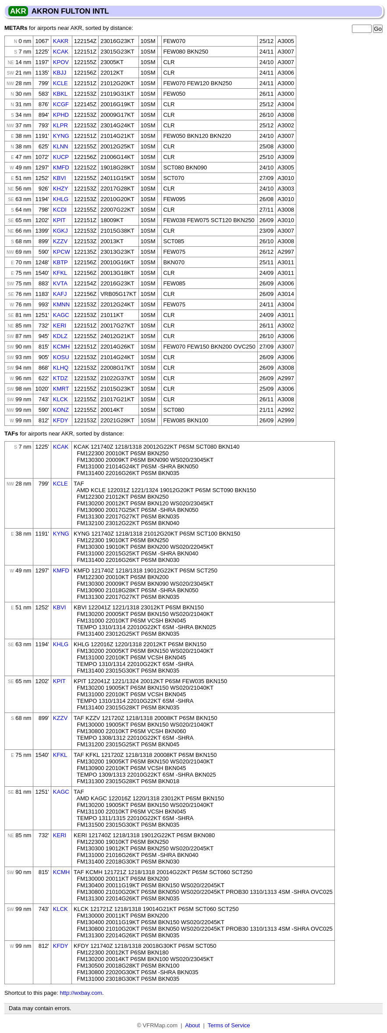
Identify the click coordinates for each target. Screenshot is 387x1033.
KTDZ (60, 378)
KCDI (60, 209)
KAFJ (60, 294)
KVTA (60, 283)
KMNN (61, 304)
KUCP (61, 157)
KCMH (61, 346)
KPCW (61, 251)
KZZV (60, 241)
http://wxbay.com (81, 993)
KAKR (60, 41)
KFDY (60, 420)
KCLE (60, 83)
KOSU (61, 357)
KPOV (61, 62)
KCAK (60, 51)
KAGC (61, 315)
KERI (59, 325)
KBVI (59, 178)
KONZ (61, 410)
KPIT (59, 220)
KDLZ (60, 336)
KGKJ (60, 230)
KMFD (61, 167)
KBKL (60, 93)
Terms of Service (229, 1025)
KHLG (60, 199)
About (192, 1025)
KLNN (60, 146)
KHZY (60, 188)
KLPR (60, 125)
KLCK (60, 399)
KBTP (60, 262)
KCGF (61, 104)
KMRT (61, 388)
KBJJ (59, 72)
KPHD (61, 115)
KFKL (60, 273)
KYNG (61, 136)
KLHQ (60, 367)
